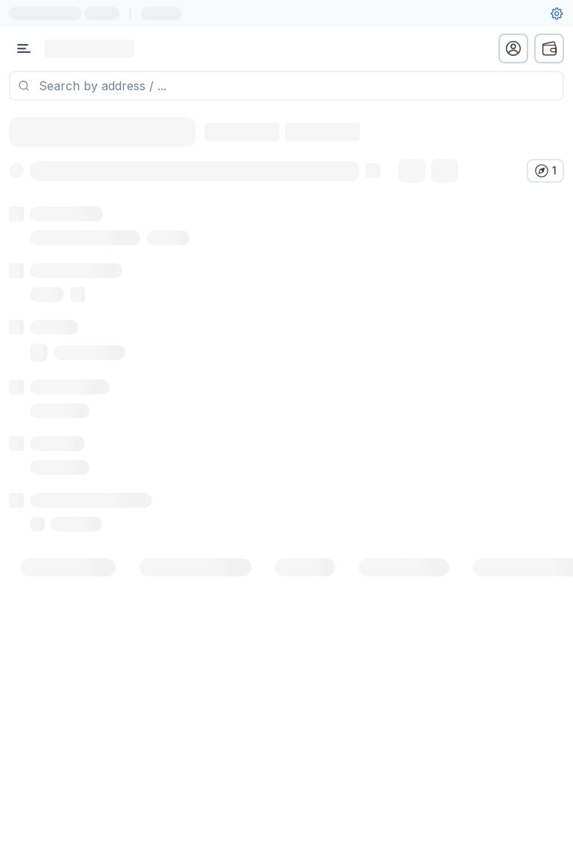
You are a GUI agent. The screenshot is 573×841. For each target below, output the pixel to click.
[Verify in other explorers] (545, 171)
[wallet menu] (549, 48)
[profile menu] (513, 48)
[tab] (68, 585)
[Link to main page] (89, 48)
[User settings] (556, 13)
